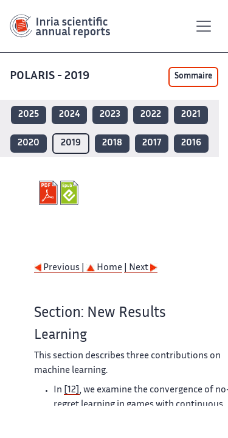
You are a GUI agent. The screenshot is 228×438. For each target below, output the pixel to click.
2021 (191, 115)
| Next (140, 268)
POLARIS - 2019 (51, 76)
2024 (69, 115)
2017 (151, 143)
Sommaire (193, 76)
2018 (112, 143)
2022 (150, 115)
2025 (28, 115)
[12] (72, 390)
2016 (191, 143)
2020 (29, 143)
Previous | (60, 268)
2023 (110, 115)
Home (104, 268)
